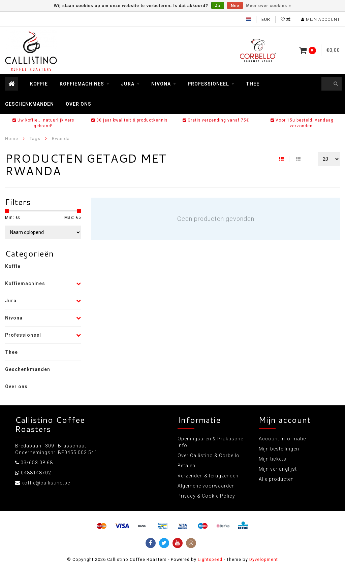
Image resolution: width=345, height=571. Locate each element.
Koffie (39, 84)
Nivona (161, 84)
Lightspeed (210, 559)
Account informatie (282, 438)
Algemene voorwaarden (206, 486)
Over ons (78, 104)
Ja (217, 5)
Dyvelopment (263, 559)
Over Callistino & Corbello (209, 455)
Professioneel (208, 84)
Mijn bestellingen (279, 448)
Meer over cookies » (268, 5)
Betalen (186, 465)
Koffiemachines (82, 84)
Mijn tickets (272, 459)
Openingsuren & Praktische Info (210, 442)
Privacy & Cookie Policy (206, 496)
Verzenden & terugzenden (208, 475)
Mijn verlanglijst (278, 469)
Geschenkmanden (29, 104)
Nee (235, 5)
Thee (252, 84)
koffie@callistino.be (46, 482)
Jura (127, 84)
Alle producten (276, 479)
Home (11, 138)
